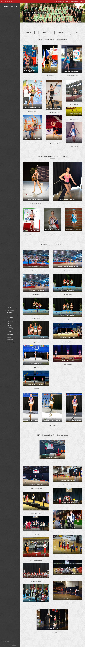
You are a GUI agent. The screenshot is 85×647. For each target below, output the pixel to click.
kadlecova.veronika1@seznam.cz (77, 1)
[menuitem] (10, 307)
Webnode (14, 645)
